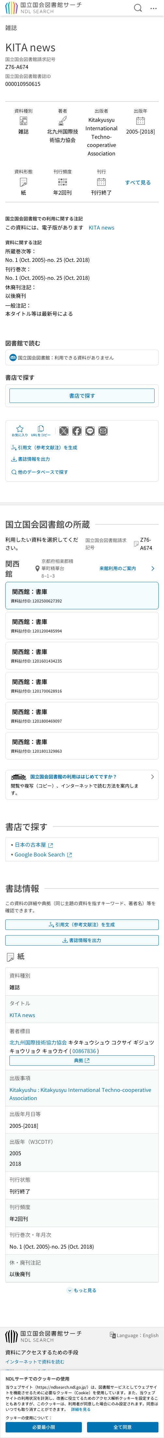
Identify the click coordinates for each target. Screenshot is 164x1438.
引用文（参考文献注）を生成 (44, 447)
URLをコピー (41, 431)
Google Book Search (44, 854)
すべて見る (138, 182)
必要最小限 (43, 1427)
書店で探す (82, 395)
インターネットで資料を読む (35, 1361)
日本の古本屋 (34, 844)
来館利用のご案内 (128, 568)
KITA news (101, 227)
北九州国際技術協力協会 (38, 1042)
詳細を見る (81, 1409)
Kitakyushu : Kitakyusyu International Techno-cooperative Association (80, 1094)
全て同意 (122, 1427)
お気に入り (20, 431)
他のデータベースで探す (39, 472)
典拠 (82, 1060)
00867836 (84, 1051)
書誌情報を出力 (30, 458)
